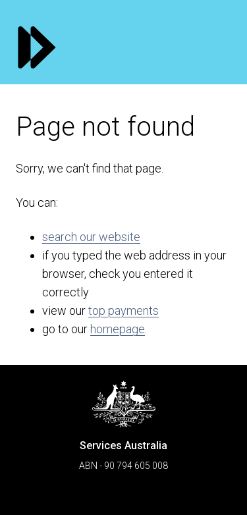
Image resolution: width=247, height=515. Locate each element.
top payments (123, 310)
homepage (117, 329)
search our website (91, 237)
